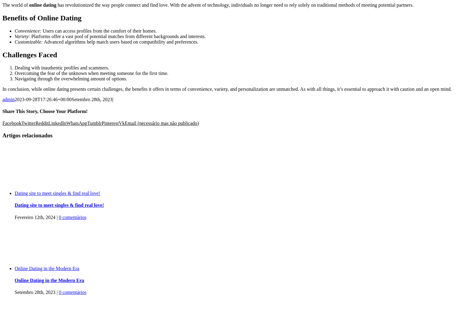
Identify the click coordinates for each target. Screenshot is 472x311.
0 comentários (72, 217)
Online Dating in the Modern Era (47, 268)
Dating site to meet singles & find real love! (57, 193)
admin (8, 99)
